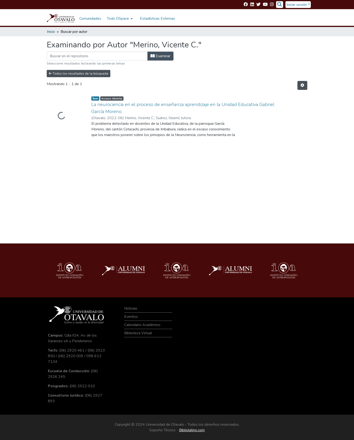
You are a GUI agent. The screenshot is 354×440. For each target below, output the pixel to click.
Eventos (131, 316)
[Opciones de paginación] (302, 85)
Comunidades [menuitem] (90, 18)
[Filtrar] (97, 56)
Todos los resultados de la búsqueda (78, 73)
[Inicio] (61, 18)
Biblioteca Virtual (138, 333)
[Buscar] (279, 5)
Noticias (130, 308)
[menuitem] (119, 18)
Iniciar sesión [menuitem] (296, 4)
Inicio (51, 31)
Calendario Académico (142, 324)
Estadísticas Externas (157, 18)
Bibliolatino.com (192, 430)
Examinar (160, 56)
